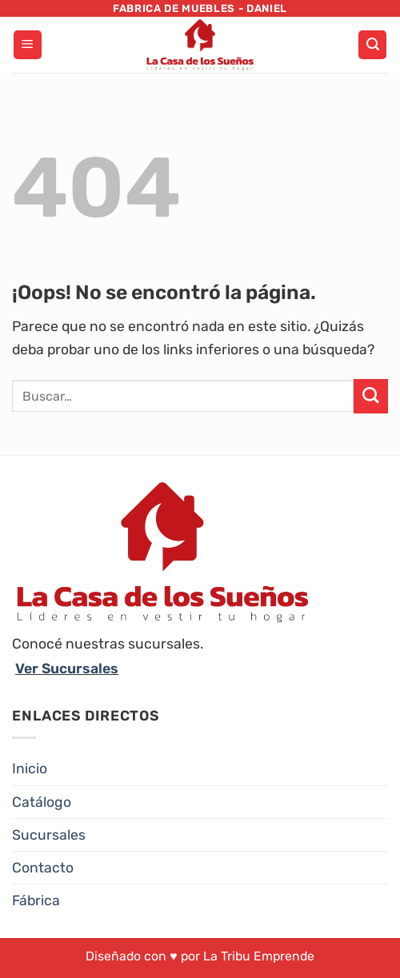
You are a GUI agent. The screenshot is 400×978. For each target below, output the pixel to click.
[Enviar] (371, 396)
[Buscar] (372, 44)
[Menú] (28, 44)
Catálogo (41, 802)
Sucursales (49, 835)
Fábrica (36, 900)
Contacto (43, 868)
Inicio (29, 768)
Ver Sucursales (66, 669)
